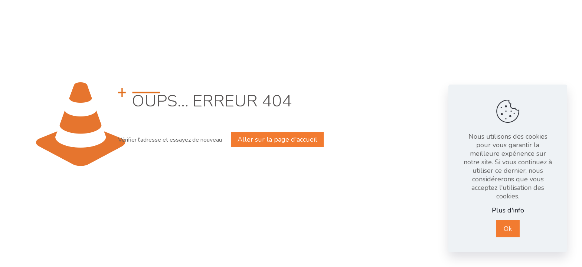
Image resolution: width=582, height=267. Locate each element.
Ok (508, 228)
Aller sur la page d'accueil (277, 139)
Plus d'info (508, 210)
